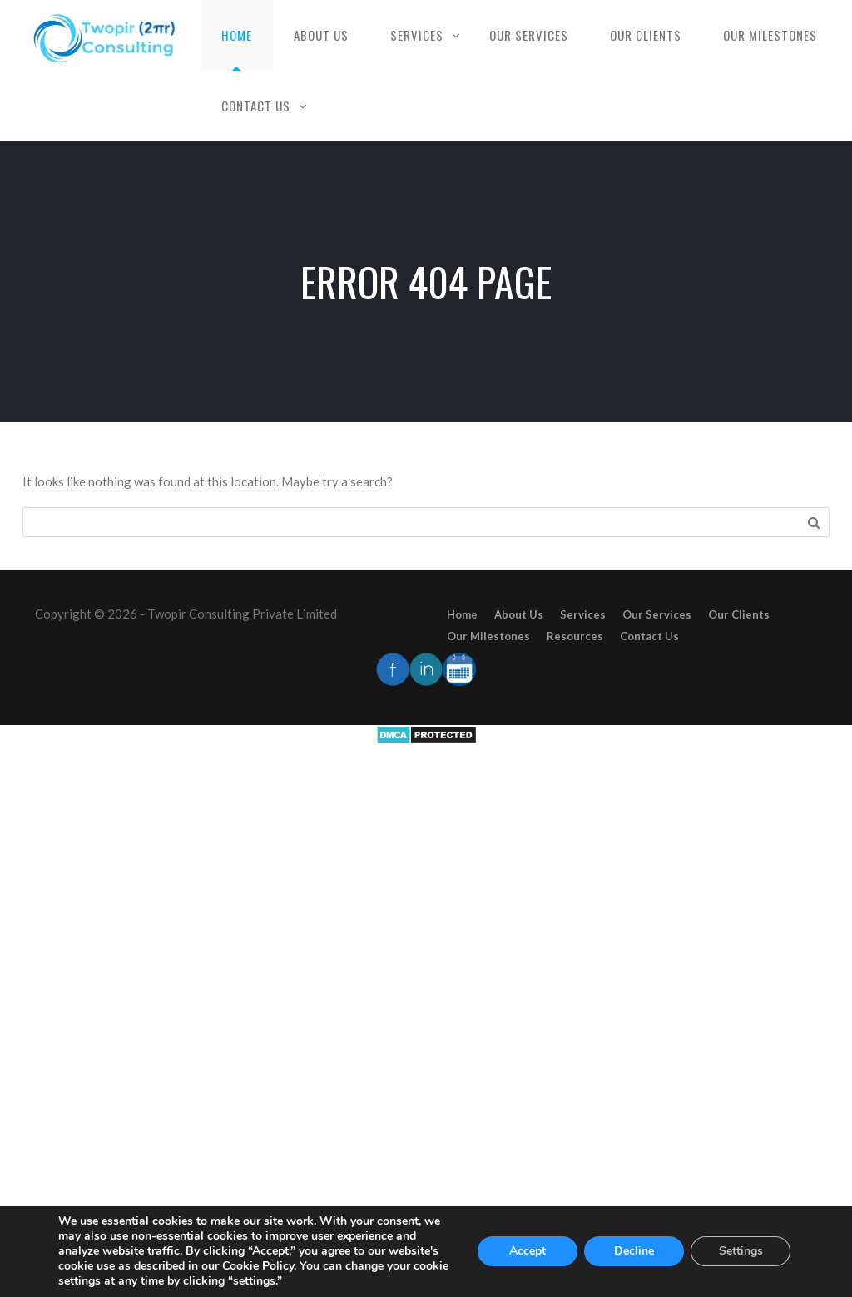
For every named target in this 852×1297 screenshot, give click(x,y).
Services (416, 35)
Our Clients (645, 35)
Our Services (528, 35)
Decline (634, 1251)
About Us (321, 35)
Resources (575, 636)
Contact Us (255, 105)
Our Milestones (770, 35)
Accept (527, 1251)
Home (236, 35)
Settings (741, 1251)
